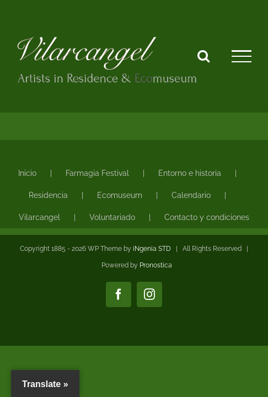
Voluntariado (112, 217)
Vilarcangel (39, 217)
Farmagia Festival (97, 173)
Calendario (191, 195)
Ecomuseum (119, 195)
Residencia (48, 195)
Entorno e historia (189, 173)
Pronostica (156, 293)
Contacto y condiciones (206, 217)
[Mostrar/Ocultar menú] (241, 56)
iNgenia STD (152, 276)
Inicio (27, 173)
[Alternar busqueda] (203, 55)
